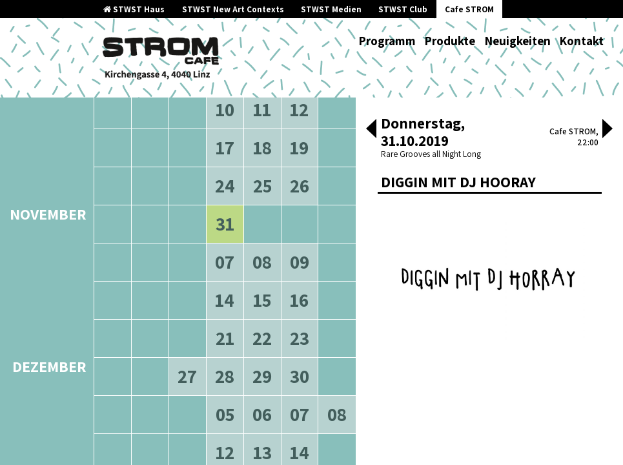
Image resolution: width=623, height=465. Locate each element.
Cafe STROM (469, 9)
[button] (371, 130)
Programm (387, 40)
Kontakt (581, 40)
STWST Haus (134, 9)
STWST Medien (331, 9)
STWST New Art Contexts (233, 9)
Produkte (449, 40)
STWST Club (402, 9)
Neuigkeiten (517, 40)
